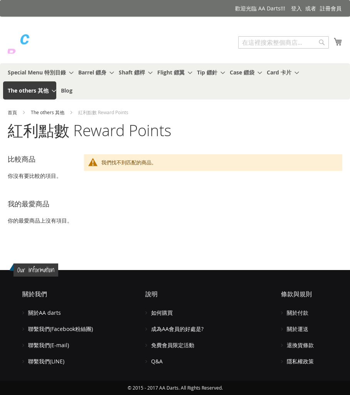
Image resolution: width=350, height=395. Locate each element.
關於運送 (297, 329)
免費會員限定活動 (172, 345)
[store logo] (40, 43)
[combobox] (283, 42)
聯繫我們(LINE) (46, 361)
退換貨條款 (300, 345)
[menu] (175, 81)
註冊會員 (331, 8)
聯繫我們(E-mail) (48, 345)
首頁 (13, 112)
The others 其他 (48, 112)
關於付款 (297, 312)
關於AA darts (44, 312)
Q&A (157, 361)
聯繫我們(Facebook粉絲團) (60, 329)
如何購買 (162, 312)
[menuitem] (38, 72)
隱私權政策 (300, 361)
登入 (296, 8)
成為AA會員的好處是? (177, 329)
